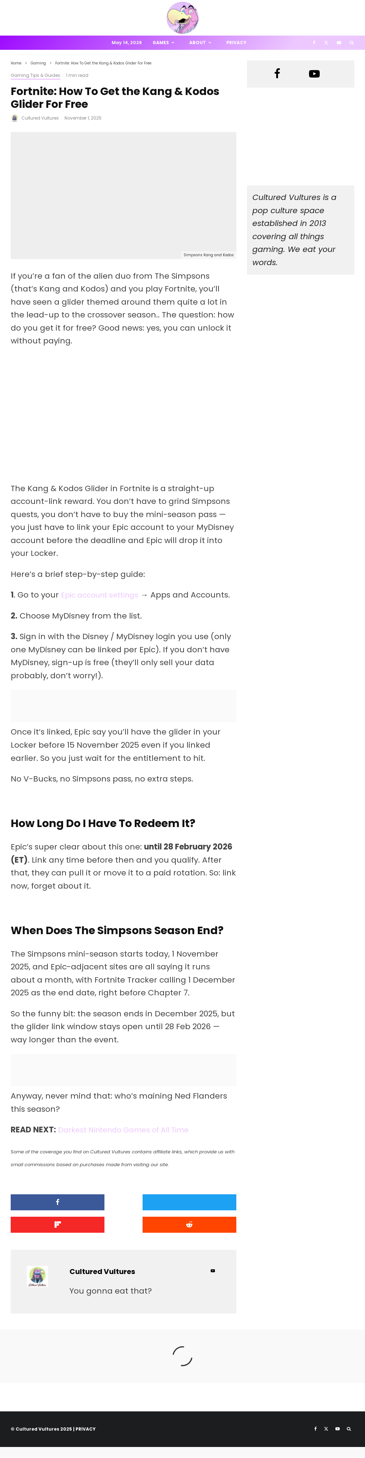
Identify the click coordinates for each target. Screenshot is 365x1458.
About (197, 43)
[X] (326, 43)
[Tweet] (123, 1215)
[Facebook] (314, 43)
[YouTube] (339, 43)
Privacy (236, 43)
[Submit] (46, 1236)
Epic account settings (103, 594)
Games (161, 43)
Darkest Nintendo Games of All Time (130, 1142)
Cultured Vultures (40, 118)
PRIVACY (86, 1440)
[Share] (46, 1215)
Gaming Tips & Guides (35, 75)
